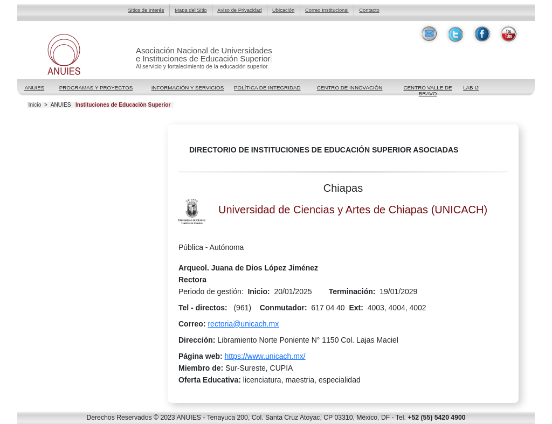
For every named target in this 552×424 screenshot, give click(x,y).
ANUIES (61, 105)
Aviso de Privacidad (239, 10)
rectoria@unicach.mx (243, 323)
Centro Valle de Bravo (427, 88)
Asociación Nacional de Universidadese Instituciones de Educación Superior (204, 54)
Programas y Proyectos (96, 88)
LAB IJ (471, 88)
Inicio (35, 105)
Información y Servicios (187, 88)
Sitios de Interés (146, 10)
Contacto (369, 10)
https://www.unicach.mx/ (265, 356)
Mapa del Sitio (190, 10)
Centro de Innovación (350, 88)
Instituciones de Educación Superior (123, 105)
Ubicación (283, 10)
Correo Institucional (327, 10)
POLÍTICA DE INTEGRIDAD (267, 88)
